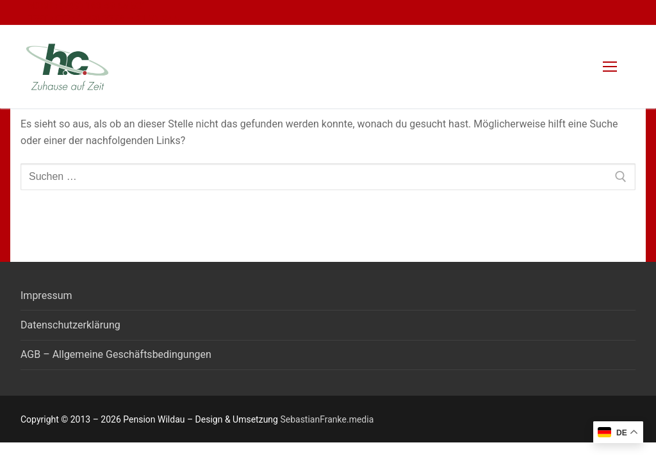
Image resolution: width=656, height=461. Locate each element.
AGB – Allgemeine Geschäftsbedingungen (115, 354)
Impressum (46, 295)
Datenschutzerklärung (70, 325)
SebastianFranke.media (326, 419)
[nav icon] (609, 66)
